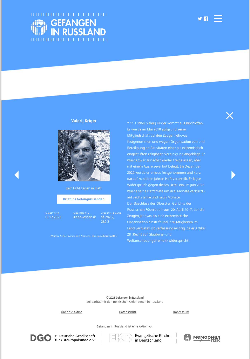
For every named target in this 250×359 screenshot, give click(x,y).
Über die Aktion (71, 312)
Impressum (181, 312)
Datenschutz (127, 312)
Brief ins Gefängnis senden (83, 199)
